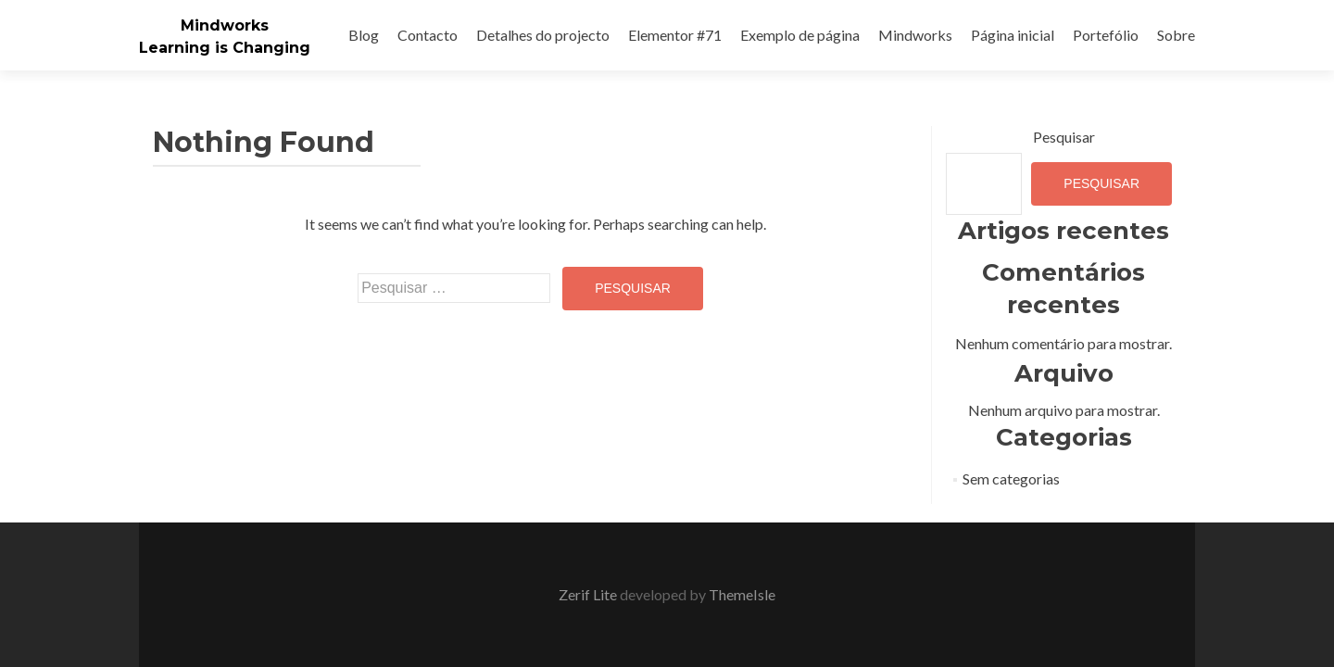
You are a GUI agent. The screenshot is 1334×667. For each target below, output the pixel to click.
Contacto (427, 35)
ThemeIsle (742, 594)
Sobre (1176, 35)
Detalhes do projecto (543, 35)
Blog (363, 35)
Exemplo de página (800, 35)
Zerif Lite (589, 594)
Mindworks (225, 25)
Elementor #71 (675, 35)
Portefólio (1106, 35)
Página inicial (1012, 35)
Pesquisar (1064, 136)
